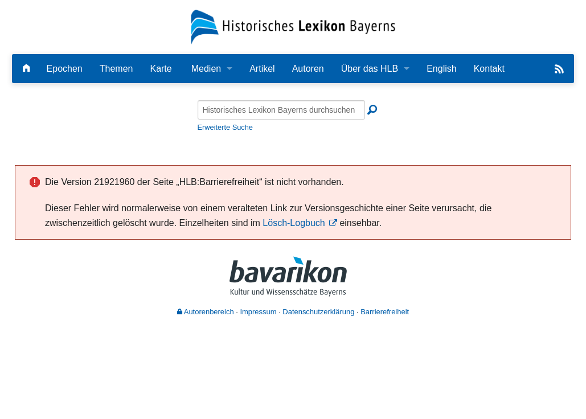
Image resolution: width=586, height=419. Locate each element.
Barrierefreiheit (384, 311)
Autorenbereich (205, 311)
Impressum (258, 311)
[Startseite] (293, 26)
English (441, 68)
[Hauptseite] (26, 68)
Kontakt (489, 68)
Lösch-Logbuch (294, 223)
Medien (206, 68)
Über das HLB (370, 68)
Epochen (65, 68)
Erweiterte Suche (225, 127)
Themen (116, 68)
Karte (160, 68)
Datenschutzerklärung (318, 311)
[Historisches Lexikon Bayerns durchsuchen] (281, 110)
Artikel (261, 68)
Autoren (308, 68)
